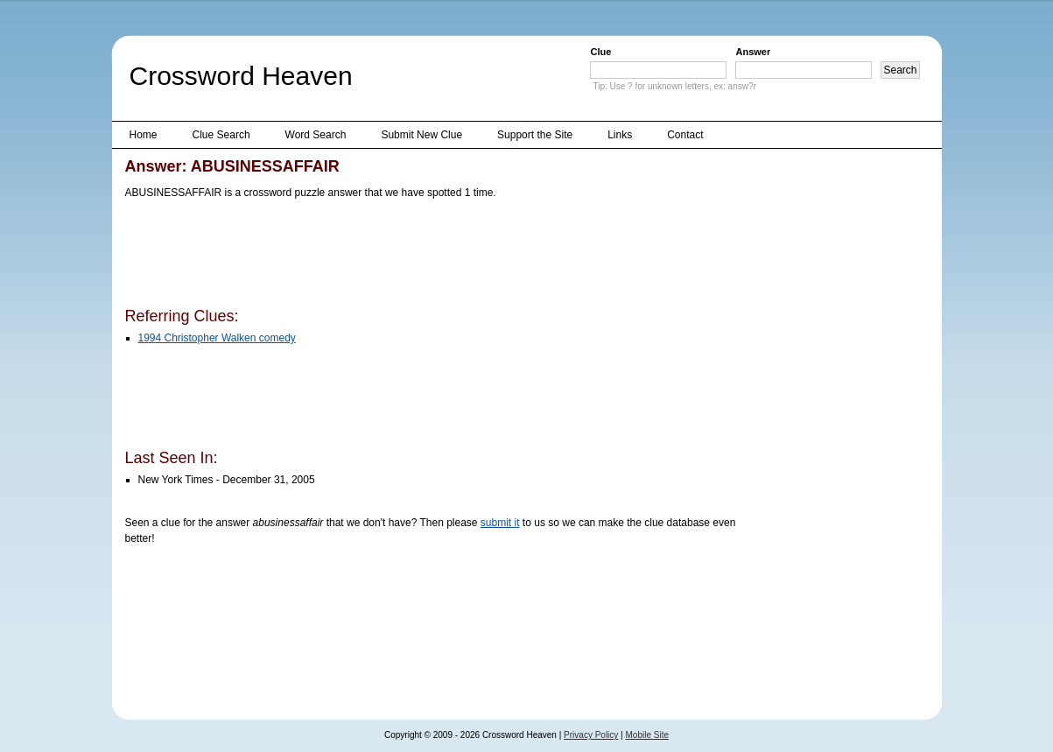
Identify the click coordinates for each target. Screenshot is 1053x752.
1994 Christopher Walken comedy (217, 338)
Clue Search (221, 135)
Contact (685, 135)
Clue (600, 51)
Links (619, 135)
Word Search (316, 135)
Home (144, 135)
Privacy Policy (591, 735)
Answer (752, 51)
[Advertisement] (443, 256)
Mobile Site (647, 735)
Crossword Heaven (241, 75)
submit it (500, 523)
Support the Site (534, 135)
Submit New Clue (421, 135)
